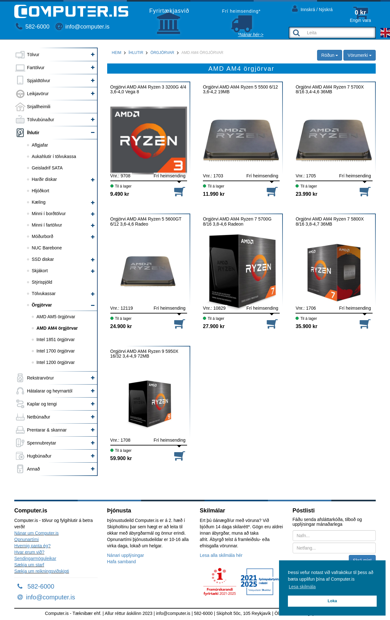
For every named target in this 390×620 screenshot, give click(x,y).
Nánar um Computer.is (36, 533)
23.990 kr (306, 194)
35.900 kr (306, 326)
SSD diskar (43, 259)
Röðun (329, 55)
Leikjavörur (38, 93)
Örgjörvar (42, 304)
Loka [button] (332, 601)
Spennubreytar (41, 442)
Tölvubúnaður (40, 119)
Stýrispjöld (42, 282)
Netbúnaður (38, 416)
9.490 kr (119, 194)
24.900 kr (121, 326)
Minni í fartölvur (47, 225)
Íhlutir (33, 132)
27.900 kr (214, 326)
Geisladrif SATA (47, 167)
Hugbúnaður (39, 455)
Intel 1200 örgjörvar (55, 362)
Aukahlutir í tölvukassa (54, 156)
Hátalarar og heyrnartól (49, 390)
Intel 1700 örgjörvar (55, 350)
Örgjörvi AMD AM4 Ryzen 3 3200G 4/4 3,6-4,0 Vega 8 (148, 89)
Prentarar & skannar (47, 429)
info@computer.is (82, 26)
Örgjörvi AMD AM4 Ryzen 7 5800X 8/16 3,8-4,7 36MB (330, 221)
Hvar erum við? (29, 552)
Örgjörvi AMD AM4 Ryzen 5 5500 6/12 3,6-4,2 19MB (240, 89)
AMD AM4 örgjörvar (57, 328)
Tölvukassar (43, 293)
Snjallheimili (38, 106)
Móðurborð (42, 236)
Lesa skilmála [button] (302, 586)
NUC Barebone (47, 247)
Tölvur (33, 54)
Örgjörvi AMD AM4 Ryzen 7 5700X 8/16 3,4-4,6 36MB (330, 89)
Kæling (39, 202)
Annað (33, 469)
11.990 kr (214, 194)
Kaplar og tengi (42, 403)
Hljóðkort (40, 190)
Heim (116, 52)
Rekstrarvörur (40, 377)
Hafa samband (121, 561)
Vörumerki (360, 55)
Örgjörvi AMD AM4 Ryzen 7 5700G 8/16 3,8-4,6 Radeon (237, 221)
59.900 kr (121, 458)
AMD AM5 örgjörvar (55, 316)
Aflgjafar (40, 145)
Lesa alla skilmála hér (221, 555)
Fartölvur (35, 67)
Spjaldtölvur (38, 80)
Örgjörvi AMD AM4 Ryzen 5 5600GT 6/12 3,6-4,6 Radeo (146, 221)
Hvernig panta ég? (32, 545)
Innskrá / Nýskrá (312, 8)
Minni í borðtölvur (49, 213)
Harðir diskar (44, 179)
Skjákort (40, 270)
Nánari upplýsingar (125, 555)
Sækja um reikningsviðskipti (41, 571)
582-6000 (32, 26)
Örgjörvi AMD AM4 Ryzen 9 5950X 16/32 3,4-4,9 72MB (144, 354)
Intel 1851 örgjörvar (55, 339)
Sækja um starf (29, 564)
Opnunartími (26, 539)
